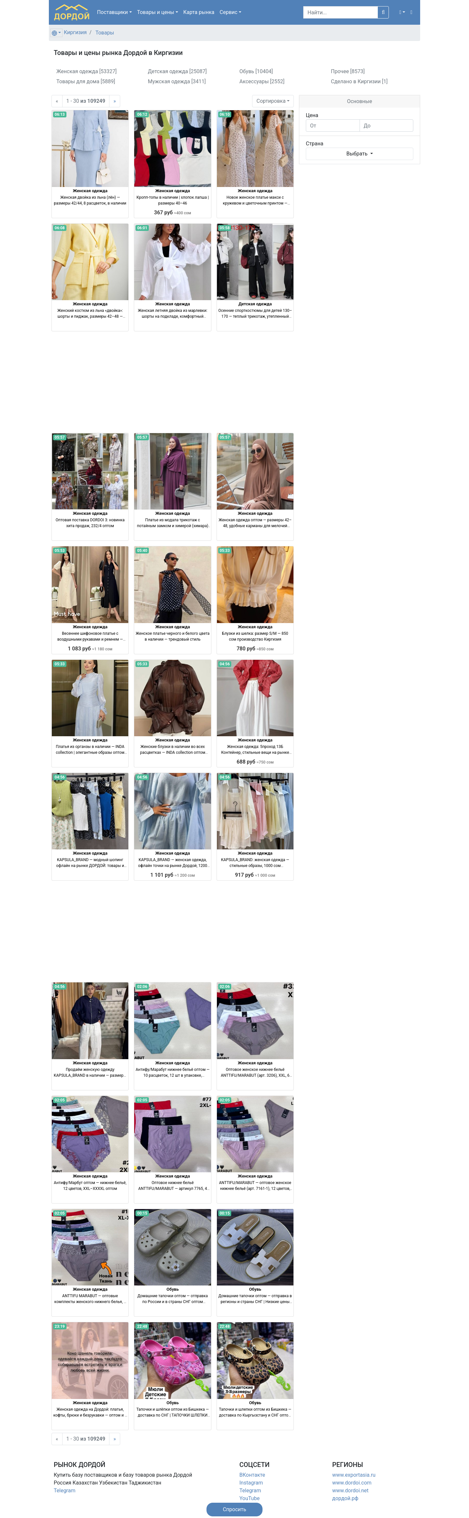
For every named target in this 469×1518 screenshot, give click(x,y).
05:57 (60, 437)
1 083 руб (90, 649)
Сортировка (270, 101)
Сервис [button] (228, 12)
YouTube (249, 1498)
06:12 (142, 114)
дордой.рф (345, 1498)
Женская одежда (90, 190)
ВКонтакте (252, 1475)
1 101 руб (172, 875)
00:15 (142, 1213)
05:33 (225, 550)
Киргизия (75, 32)
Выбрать (357, 154)
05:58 (225, 228)
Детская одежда (255, 303)
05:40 (142, 550)
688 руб (255, 762)
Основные (359, 101)
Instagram (251, 1483)
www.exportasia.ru (354, 1475)
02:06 (142, 986)
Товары (104, 33)
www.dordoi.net (350, 1490)
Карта (199, 12)
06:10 (225, 114)
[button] (402, 12)
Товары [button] (155, 12)
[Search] (340, 12)
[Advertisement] (172, 382)
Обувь (172, 1289)
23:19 (60, 1326)
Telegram (64, 1490)
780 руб (255, 649)
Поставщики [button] (112, 12)
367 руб (172, 212)
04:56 (225, 664)
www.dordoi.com (352, 1483)
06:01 (142, 228)
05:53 (60, 550)
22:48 (142, 1326)
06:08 (60, 228)
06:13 (60, 114)
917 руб (255, 875)
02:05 (60, 1100)
